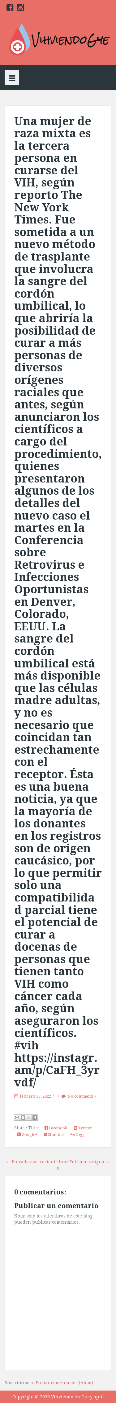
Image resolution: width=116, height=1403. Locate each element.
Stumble (54, 1134)
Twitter (83, 1128)
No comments (80, 1096)
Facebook (56, 1128)
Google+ (27, 1134)
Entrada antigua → (89, 1161)
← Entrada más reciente (32, 1161)
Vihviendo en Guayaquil (77, 1396)
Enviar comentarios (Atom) (64, 1382)
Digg (77, 1134)
